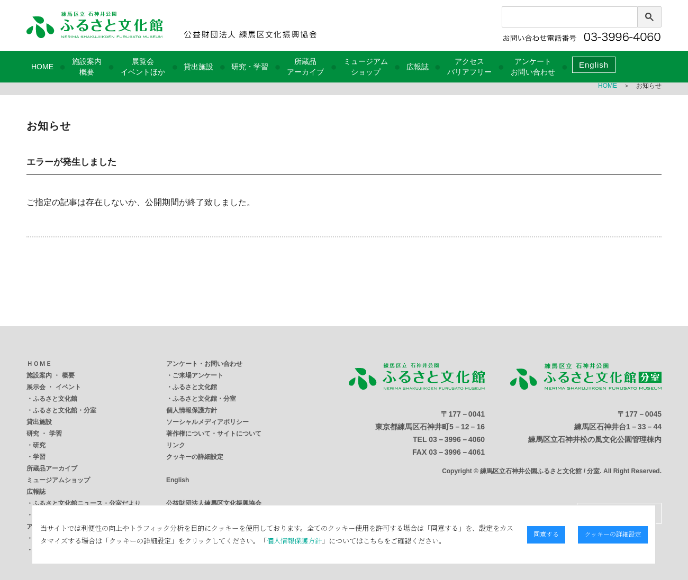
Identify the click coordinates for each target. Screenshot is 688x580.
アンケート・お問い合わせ (204, 363)
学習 (39, 457)
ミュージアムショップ (58, 480)
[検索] (557, 20)
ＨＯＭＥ (39, 363)
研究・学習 (249, 66)
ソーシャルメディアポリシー (207, 422)
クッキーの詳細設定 (194, 457)
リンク (175, 445)
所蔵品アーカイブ (51, 468)
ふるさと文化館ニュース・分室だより (87, 503)
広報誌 (417, 66)
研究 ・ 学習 (44, 433)
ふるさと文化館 (55, 398)
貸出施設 (198, 66)
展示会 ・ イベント (53, 387)
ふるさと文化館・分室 (64, 410)
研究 (39, 445)
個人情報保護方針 (191, 410)
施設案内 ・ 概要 (50, 375)
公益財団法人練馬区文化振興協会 (213, 503)
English (594, 64)
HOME (42, 66)
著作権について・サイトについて (213, 433)
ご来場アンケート (198, 375)
